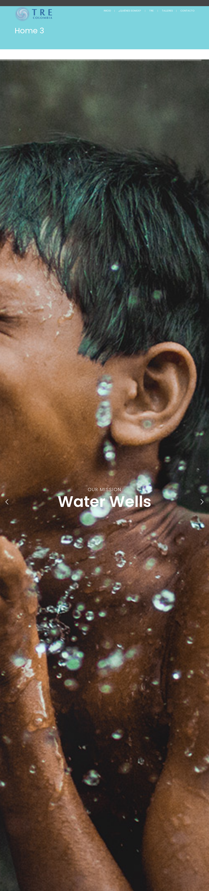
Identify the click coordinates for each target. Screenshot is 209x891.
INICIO (107, 10)
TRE (151, 10)
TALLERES (167, 10)
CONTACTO (187, 10)
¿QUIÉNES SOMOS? (130, 10)
